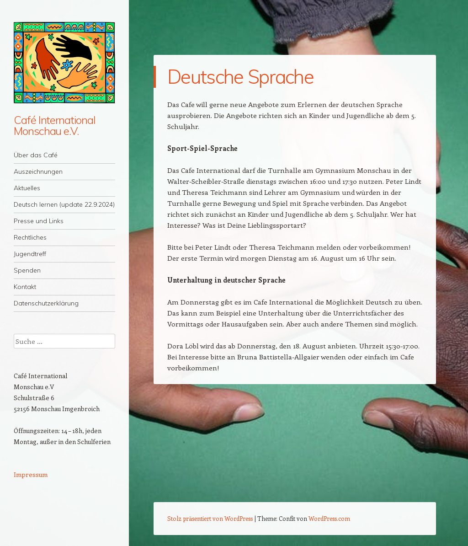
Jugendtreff (30, 254)
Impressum (31, 474)
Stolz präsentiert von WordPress (210, 518)
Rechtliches (30, 237)
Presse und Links (39, 221)
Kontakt (25, 287)
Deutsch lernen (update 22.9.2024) (64, 204)
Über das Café (36, 155)
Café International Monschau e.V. (55, 125)
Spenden (27, 270)
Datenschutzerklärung (46, 303)
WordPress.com (329, 518)
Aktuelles (27, 188)
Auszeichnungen (38, 171)
